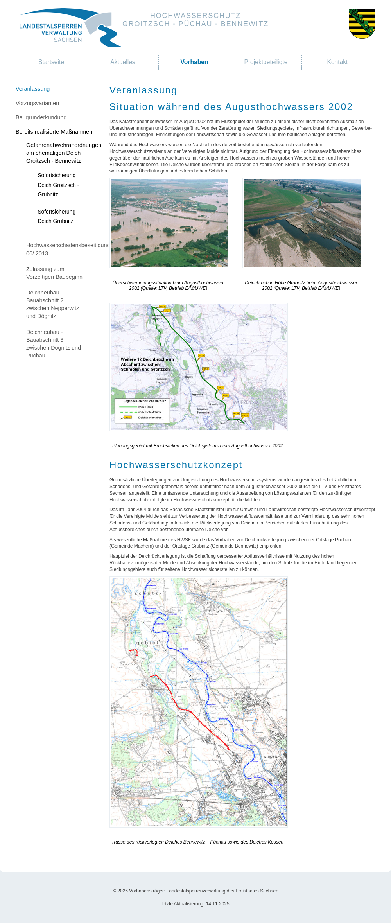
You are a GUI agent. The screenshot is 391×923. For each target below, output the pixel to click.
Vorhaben (194, 62)
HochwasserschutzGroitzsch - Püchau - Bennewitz (195, 20)
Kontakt (337, 62)
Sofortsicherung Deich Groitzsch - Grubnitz (58, 184)
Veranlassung (33, 89)
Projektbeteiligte (266, 62)
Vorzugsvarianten (37, 103)
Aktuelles (122, 62)
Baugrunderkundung (41, 117)
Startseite (51, 62)
